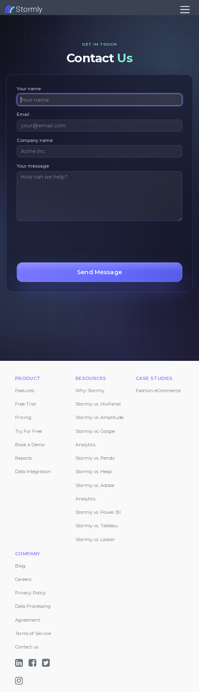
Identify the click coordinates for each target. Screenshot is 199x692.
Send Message (99, 272)
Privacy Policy (30, 593)
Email (23, 114)
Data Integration (33, 471)
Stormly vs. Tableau (96, 525)
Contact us (26, 647)
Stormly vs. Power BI (98, 512)
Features (24, 390)
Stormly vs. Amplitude (99, 417)
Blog (20, 566)
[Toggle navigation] (185, 9)
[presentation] (79, 242)
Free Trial (25, 404)
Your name (29, 89)
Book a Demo (29, 445)
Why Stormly (89, 390)
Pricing (23, 417)
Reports (23, 458)
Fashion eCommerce (158, 390)
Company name (35, 140)
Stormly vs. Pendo (95, 458)
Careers (23, 579)
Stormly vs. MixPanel (98, 404)
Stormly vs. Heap (93, 471)
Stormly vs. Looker (95, 539)
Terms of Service (33, 633)
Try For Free (28, 431)
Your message (33, 166)
